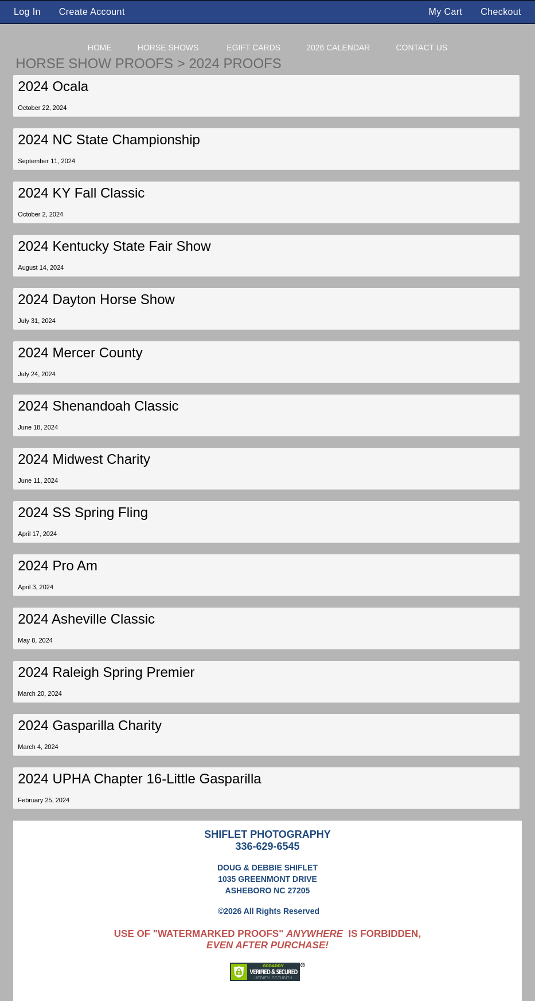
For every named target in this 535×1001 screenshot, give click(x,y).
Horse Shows (168, 47)
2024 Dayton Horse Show (96, 299)
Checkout (501, 12)
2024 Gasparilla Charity (90, 725)
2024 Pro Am (57, 565)
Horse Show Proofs (94, 63)
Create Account (92, 12)
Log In (27, 12)
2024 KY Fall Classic (81, 192)
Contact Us (421, 47)
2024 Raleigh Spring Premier (106, 672)
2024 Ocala (53, 86)
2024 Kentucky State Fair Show (114, 246)
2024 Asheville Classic (86, 618)
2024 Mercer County (80, 352)
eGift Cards (253, 47)
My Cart (447, 12)
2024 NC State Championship (109, 139)
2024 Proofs (235, 63)
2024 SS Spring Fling (83, 512)
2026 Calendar (338, 47)
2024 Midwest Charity (84, 459)
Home (100, 47)
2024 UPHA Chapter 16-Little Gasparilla (139, 778)
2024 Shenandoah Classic (98, 405)
